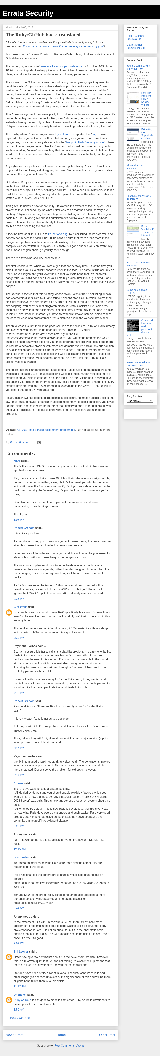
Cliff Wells (20, 606)
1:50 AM (19, 1009)
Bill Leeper (21, 951)
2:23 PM (19, 598)
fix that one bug (57, 234)
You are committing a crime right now (138, 67)
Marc (17, 460)
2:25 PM (19, 637)
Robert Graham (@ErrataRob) (135, 37)
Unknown (20, 994)
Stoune (18, 783)
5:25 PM (19, 826)
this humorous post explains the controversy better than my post (63, 46)
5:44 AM (19, 908)
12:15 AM (20, 849)
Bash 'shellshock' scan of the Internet (147, 231)
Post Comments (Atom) (69, 1045)
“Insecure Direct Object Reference (60, 66)
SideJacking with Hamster (136, 167)
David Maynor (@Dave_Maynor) (136, 46)
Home (61, 1035)
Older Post (107, 1035)
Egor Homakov (64, 134)
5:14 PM (19, 774)
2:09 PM (19, 943)
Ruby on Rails (23, 1000)
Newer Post (14, 1035)
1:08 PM (19, 519)
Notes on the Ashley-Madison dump (138, 364)
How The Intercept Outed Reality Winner (146, 99)
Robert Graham (24, 527)
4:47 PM (19, 747)
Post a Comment (20, 1017)
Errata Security (28, 13)
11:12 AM (20, 986)
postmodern (22, 857)
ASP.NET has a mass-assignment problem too (46, 429)
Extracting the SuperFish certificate (147, 134)
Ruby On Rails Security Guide (85, 142)
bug (94, 134)
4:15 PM (19, 692)
